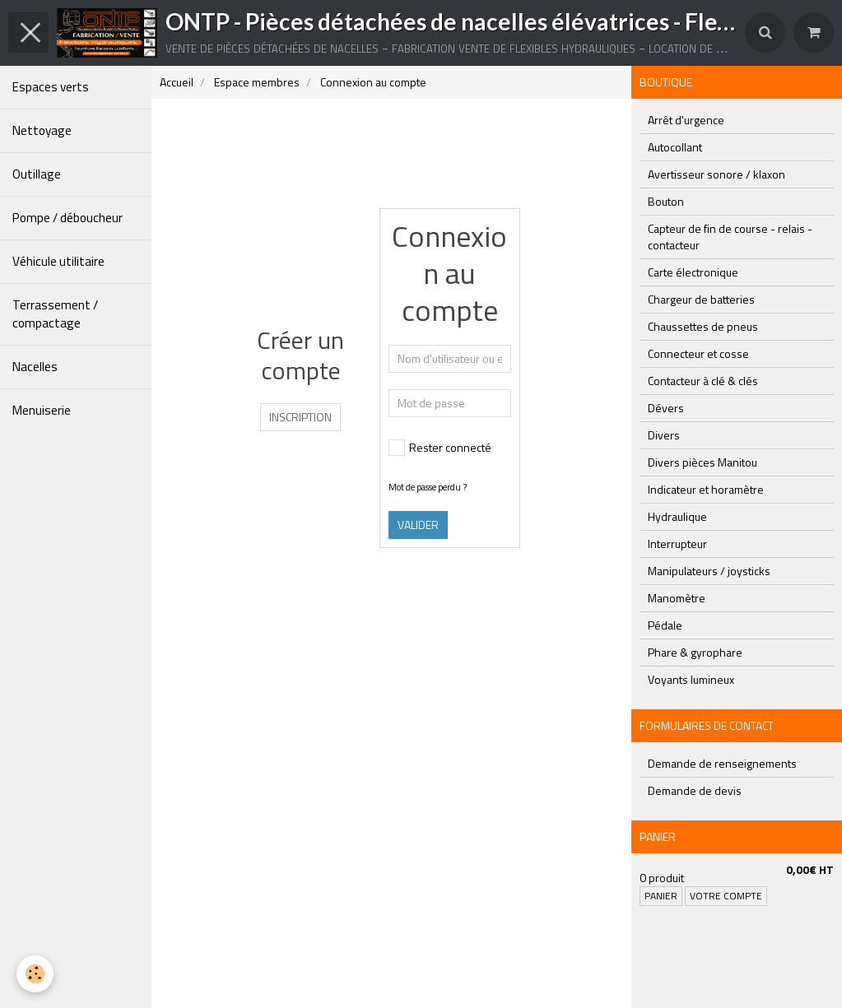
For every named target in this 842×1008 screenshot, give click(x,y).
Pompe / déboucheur (67, 217)
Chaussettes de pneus (703, 326)
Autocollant (675, 147)
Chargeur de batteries (701, 299)
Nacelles (35, 366)
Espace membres (257, 82)
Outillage (36, 174)
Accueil (176, 82)
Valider (418, 524)
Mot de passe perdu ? (427, 487)
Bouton (666, 201)
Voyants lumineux (691, 679)
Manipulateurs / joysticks (709, 570)
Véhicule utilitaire (58, 261)
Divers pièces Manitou (702, 462)
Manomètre (676, 597)
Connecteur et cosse (698, 353)
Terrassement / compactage (55, 313)
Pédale (665, 625)
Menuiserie (41, 410)
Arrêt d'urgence (686, 119)
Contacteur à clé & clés (703, 380)
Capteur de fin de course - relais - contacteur (730, 236)
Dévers (666, 407)
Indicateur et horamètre (706, 489)
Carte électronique (693, 272)
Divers (664, 435)
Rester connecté (439, 447)
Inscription (300, 416)
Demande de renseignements (722, 763)
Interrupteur (677, 543)
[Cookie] (34, 973)
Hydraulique (677, 516)
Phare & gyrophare (695, 652)
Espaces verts (50, 86)
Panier (660, 896)
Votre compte (726, 896)
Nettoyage (42, 130)
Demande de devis (695, 790)
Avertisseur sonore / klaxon (716, 174)
